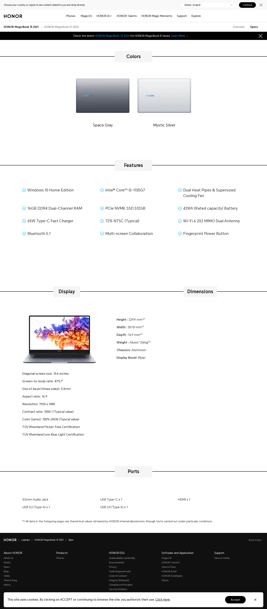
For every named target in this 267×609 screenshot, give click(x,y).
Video (7, 576)
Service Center (222, 558)
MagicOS (86, 15)
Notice (7, 585)
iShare (165, 580)
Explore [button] (196, 15)
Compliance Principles (120, 585)
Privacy (113, 567)
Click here (162, 599)
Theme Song (10, 580)
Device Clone (169, 567)
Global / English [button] (192, 5)
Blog (6, 571)
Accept (235, 599)
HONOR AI (104, 15)
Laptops (25, 540)
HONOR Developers (172, 576)
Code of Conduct (118, 576)
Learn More (179, 35)
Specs (254, 26)
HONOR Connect (171, 562)
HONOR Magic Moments (156, 15)
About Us (8, 558)
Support (182, 15)
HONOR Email (169, 571)
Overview (239, 26)
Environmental (116, 562)
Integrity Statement (119, 580)
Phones (70, 15)
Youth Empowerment (120, 571)
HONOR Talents (127, 15)
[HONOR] (10, 539)
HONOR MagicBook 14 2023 (112, 35)
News (7, 567)
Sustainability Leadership (122, 558)
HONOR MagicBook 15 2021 (49, 540)
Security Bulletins (118, 589)
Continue (247, 5)
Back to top (255, 540)
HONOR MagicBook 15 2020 (61, 26)
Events (7, 562)
